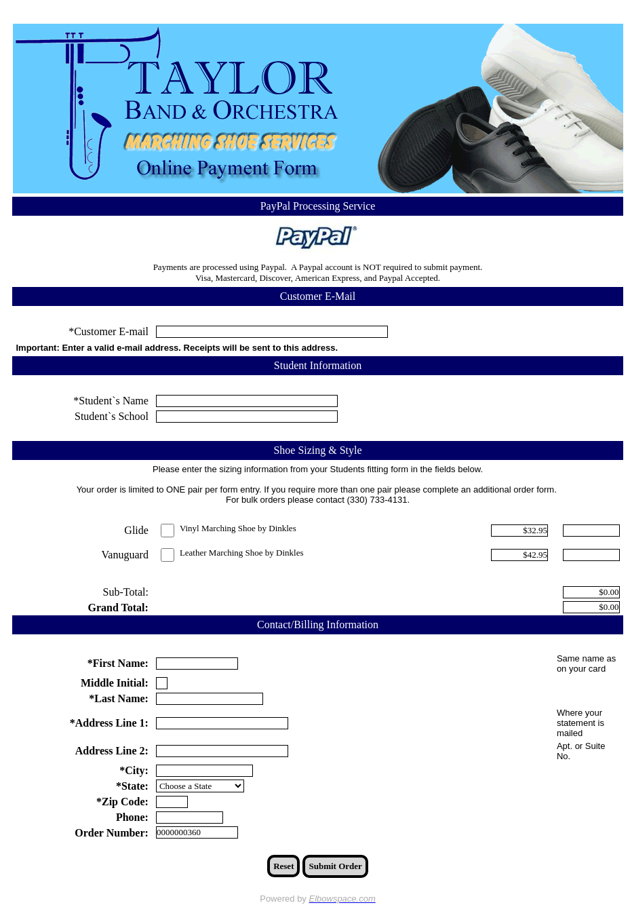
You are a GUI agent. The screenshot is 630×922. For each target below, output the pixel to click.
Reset (283, 866)
